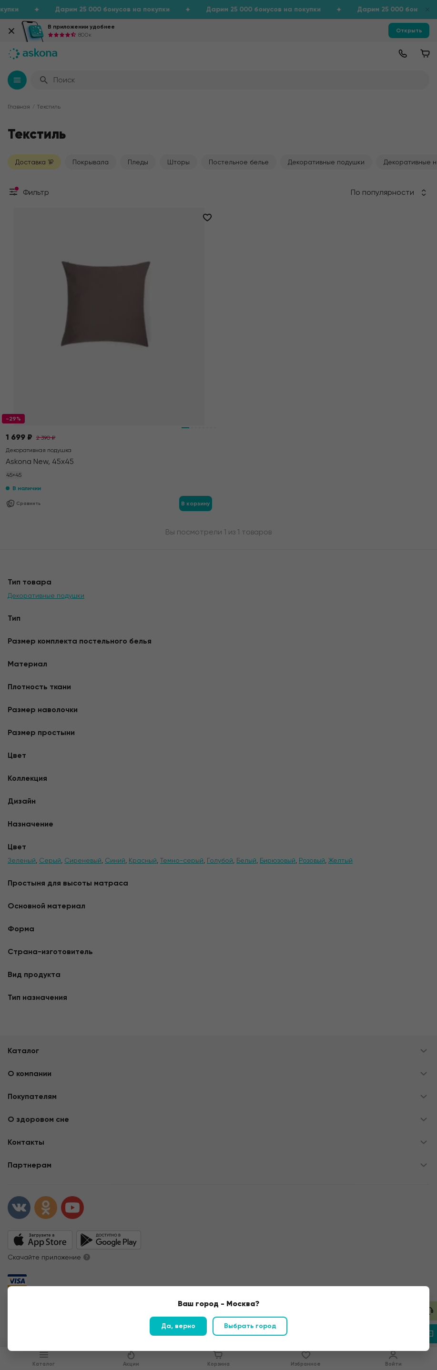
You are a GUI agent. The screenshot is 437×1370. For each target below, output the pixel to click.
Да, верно (178, 1326)
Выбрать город (250, 1326)
